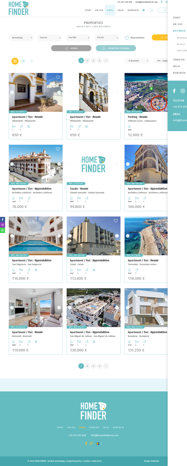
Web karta (97, 461)
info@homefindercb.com (146, 2)
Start (88, 10)
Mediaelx (155, 461)
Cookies (86, 461)
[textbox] (23, 37)
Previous (11, 92)
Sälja (121, 10)
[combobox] (21, 37)
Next (60, 92)
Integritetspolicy (74, 461)
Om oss (99, 10)
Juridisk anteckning (56, 461)
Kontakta (133, 10)
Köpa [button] (110, 10)
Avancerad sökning (116, 48)
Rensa (71, 48)
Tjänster (94, 427)
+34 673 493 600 (124, 2)
